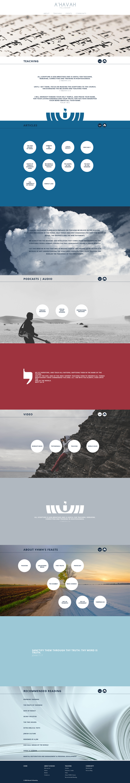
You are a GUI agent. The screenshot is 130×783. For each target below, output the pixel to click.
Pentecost (77, 565)
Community (81, 13)
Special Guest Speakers (62, 310)
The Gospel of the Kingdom (68, 165)
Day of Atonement (82, 602)
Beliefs (46, 772)
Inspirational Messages (81, 310)
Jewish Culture (29, 733)
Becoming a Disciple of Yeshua (49, 165)
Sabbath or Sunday (49, 147)
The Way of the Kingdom (87, 165)
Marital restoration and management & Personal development (50, 756)
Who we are (47, 768)
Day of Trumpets (64, 602)
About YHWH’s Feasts (70, 775)
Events (69, 13)
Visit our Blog (89, 770)
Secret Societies (30, 716)
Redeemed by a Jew (30, 739)
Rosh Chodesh (72, 584)
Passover (24, 565)
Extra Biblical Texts (31, 728)
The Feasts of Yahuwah (32, 705)
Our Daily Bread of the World (35, 745)
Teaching (57, 13)
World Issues (93, 446)
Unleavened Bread (42, 566)
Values (46, 770)
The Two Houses (29, 722)
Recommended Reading (71, 777)
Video (66, 772)
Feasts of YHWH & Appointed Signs (29, 166)
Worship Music (37, 446)
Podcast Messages (42, 310)
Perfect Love (48, 184)
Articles (67, 768)
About (46, 13)
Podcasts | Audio (69, 770)
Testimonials (55, 446)
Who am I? (87, 147)
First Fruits (60, 565)
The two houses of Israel (30, 147)
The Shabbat (53, 584)
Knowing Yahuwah (31, 699)
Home (25, 766)
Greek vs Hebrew (30, 751)
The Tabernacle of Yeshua (30, 183)
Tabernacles (100, 602)
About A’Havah (49, 766)
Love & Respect (68, 147)
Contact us (47, 775)
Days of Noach (29, 711)
